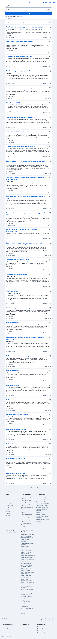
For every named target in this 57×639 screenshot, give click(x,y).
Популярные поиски (12, 491)
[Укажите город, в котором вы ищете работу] (28, 10)
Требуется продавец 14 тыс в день (18, 132)
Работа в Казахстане (42, 628)
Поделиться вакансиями (26, 626)
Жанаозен (8, 515)
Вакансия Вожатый (12, 322)
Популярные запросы (42, 626)
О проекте (4, 626)
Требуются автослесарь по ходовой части (20, 117)
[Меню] (2, 2)
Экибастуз (8, 511)
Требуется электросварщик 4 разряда (19, 56)
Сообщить (46, 37)
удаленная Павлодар (41, 501)
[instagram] (45, 619)
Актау (7, 507)
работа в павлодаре (26, 550)
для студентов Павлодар (42, 507)
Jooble (10, 636)
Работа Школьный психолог (15, 444)
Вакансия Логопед (12, 385)
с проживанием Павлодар (42, 505)
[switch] (49, 22)
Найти (28, 13)
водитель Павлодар (41, 499)
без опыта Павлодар (41, 497)
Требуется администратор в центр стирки (20, 308)
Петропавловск (10, 505)
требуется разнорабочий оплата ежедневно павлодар (27, 601)
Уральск (8, 501)
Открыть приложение (49, 2)
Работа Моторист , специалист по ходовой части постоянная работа (22, 230)
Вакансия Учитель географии (16, 473)
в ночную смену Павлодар (42, 503)
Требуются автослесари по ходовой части (20, 146)
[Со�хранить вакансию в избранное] (50, 102)
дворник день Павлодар (27, 518)
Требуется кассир (12, 291)
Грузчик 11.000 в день (13, 102)
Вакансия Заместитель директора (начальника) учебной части (25, 162)
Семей (8, 499)
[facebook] (41, 619)
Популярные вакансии (11, 532)
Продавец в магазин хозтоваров (17, 414)
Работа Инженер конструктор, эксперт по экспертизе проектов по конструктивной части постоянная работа (25, 244)
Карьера (4, 630)
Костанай (8, 503)
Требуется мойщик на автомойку (17, 259)
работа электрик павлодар (27, 557)
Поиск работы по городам (12, 534)
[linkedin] (53, 619)
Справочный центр (6, 628)
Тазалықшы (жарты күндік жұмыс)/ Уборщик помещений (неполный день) (25, 178)
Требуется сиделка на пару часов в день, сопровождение (25, 27)
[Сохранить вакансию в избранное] (50, 27)
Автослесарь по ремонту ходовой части (19, 41)
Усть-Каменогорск (10, 497)
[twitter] (49, 619)
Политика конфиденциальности (45, 632)
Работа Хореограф (12, 400)
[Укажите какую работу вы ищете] (28, 6)
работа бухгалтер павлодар (28, 555)
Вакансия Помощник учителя (16, 429)
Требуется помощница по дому (16, 274)
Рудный (8, 513)
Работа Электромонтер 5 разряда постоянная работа (24, 356)
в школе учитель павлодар (27, 534)
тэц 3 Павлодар (25, 527)
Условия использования (43, 630)
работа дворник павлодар (27, 559)
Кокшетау (8, 509)
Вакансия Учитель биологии (15, 458)
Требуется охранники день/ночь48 (18, 71)
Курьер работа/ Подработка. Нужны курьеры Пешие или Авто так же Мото (25, 338)
